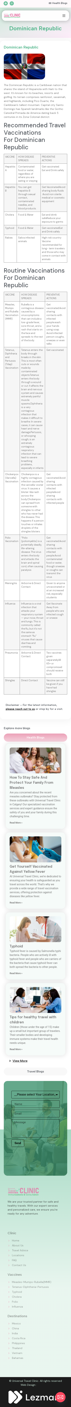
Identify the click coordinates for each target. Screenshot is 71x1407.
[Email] (60, 1397)
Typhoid (16, 946)
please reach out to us (20, 709)
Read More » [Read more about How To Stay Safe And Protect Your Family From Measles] (16, 822)
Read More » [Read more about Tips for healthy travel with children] (16, 1049)
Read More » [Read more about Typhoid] (16, 973)
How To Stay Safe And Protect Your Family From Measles (31, 783)
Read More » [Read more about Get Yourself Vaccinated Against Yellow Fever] (16, 902)
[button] (64, 15)
